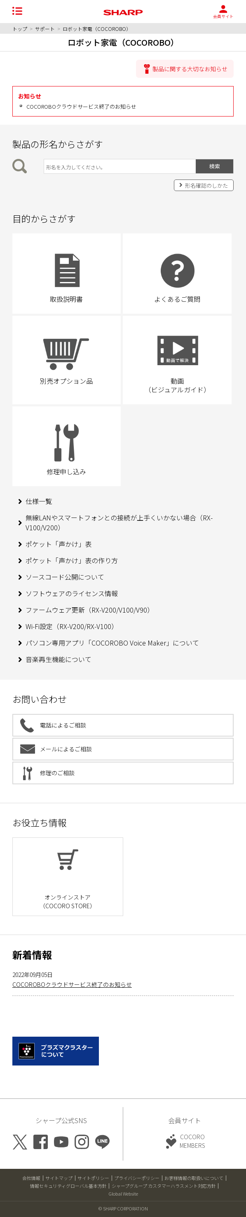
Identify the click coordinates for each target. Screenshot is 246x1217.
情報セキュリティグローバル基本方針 (68, 1185)
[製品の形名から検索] (120, 166)
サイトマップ (59, 1178)
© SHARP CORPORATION (123, 1208)
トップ (19, 28)
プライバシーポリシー (136, 1178)
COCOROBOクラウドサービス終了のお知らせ (81, 106)
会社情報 (31, 1178)
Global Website (123, 1193)
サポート (45, 28)
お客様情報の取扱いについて (193, 1178)
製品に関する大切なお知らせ (189, 69)
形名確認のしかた (206, 185)
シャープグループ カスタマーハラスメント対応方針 (164, 1185)
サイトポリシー (93, 1178)
